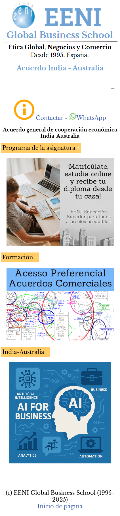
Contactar (50, 118)
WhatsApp (87, 118)
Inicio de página (60, 506)
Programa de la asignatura (38, 147)
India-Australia (23, 352)
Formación (17, 257)
